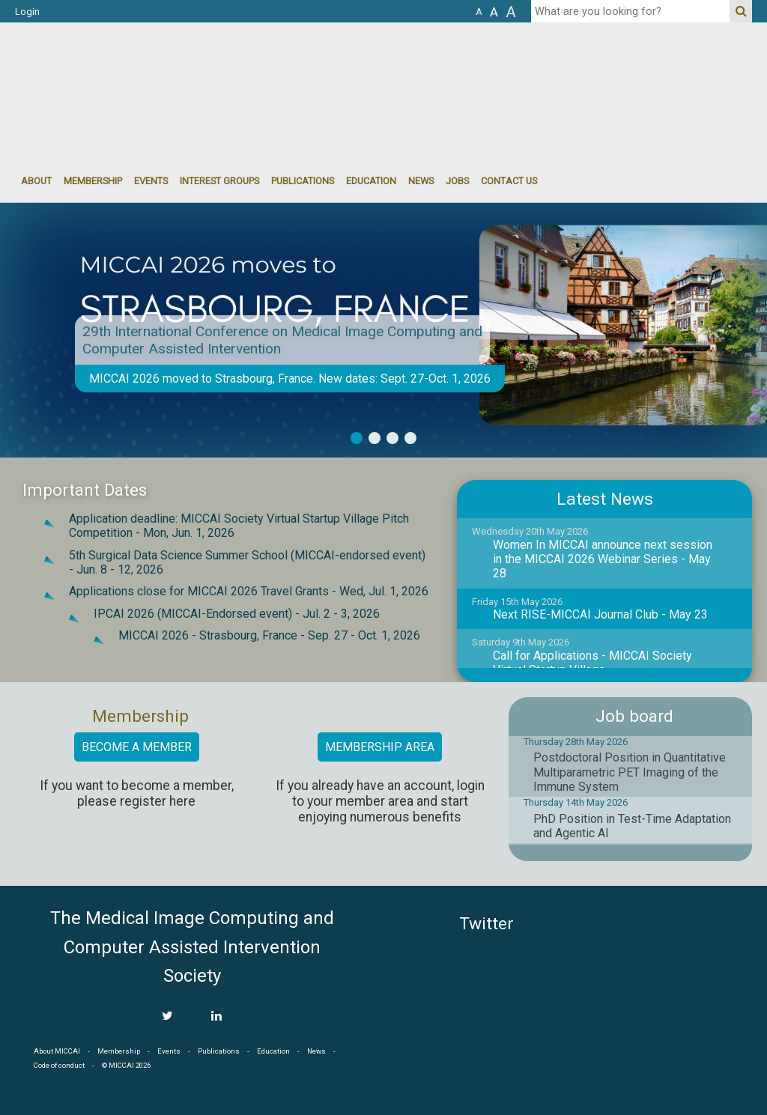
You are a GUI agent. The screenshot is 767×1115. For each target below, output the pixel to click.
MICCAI (684, 975)
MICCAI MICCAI (137, 67)
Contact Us (509, 180)
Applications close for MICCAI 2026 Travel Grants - (248, 591)
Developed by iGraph (728, 1109)
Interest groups (219, 180)
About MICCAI (57, 1051)
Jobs (457, 180)
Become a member (137, 747)
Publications (302, 180)
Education (371, 180)
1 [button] (357, 438)
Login (27, 11)
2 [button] (375, 438)
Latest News (605, 499)
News (421, 180)
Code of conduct (59, 1065)
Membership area (379, 747)
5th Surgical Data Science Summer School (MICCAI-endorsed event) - (247, 562)
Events (169, 1051)
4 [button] (410, 438)
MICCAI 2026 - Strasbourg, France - (269, 635)
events (151, 180)
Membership (93, 180)
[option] (383, 330)
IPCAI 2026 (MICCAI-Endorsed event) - (237, 614)
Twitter (486, 924)
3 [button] (392, 438)
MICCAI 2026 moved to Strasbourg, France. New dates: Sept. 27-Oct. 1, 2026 (290, 378)
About (36, 180)
